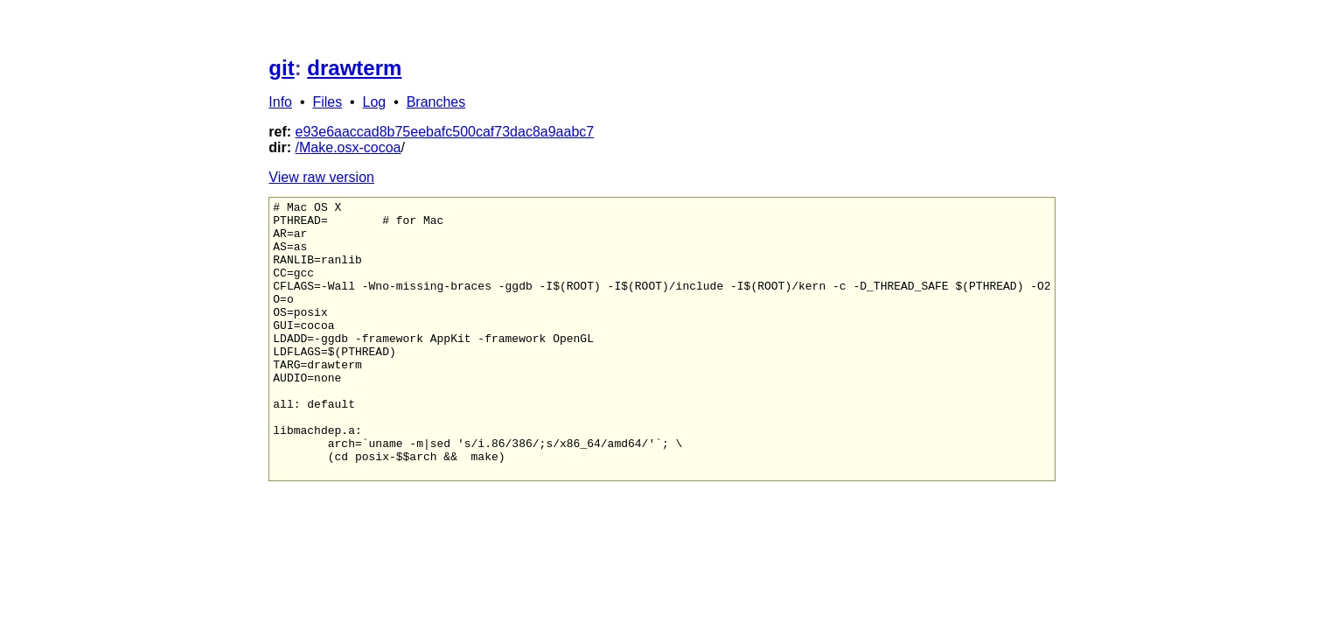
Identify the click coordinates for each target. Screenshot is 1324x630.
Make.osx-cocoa (350, 147)
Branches (436, 101)
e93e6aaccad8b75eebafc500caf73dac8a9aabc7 (445, 131)
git (281, 68)
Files (327, 101)
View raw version (321, 177)
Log (375, 101)
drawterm (354, 68)
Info (280, 101)
